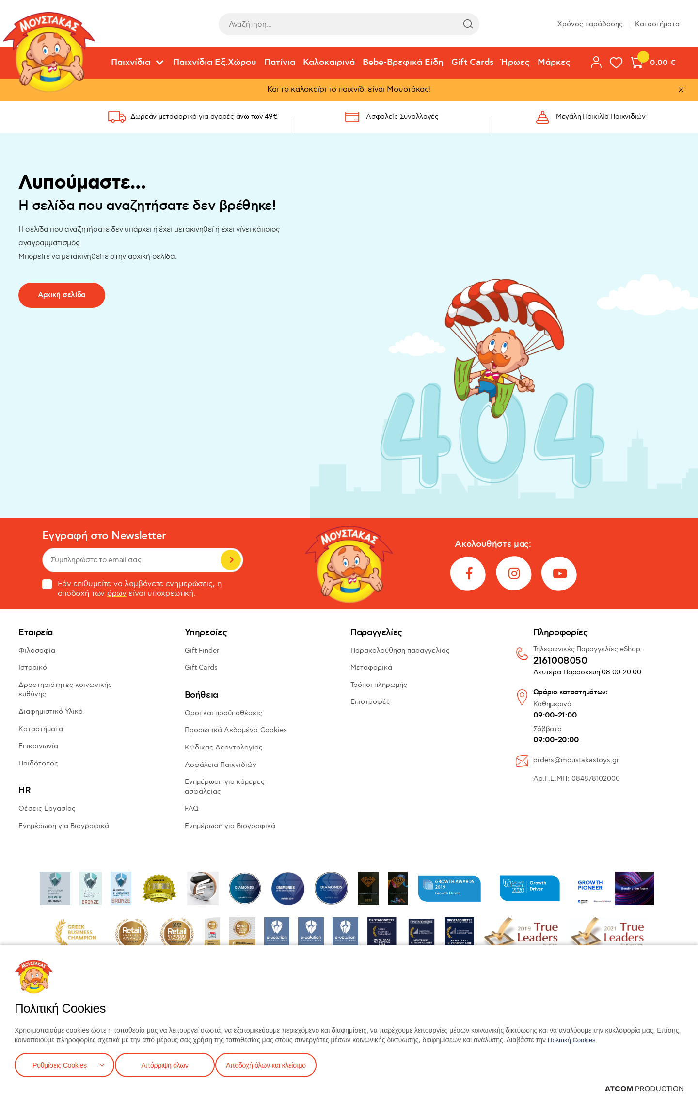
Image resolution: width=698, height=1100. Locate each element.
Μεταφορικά (371, 667)
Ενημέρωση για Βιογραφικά (63, 826)
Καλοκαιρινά (329, 62)
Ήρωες (515, 62)
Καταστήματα (657, 24)
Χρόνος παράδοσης (590, 24)
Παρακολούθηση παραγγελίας (400, 650)
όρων (117, 593)
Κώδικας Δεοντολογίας (224, 747)
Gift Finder (202, 650)
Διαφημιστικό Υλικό (50, 711)
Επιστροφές (370, 702)
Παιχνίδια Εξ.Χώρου (214, 62)
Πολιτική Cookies (573, 1038)
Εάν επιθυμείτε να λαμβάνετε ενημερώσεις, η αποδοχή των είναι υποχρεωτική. (132, 589)
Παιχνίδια (130, 62)
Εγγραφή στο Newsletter (104, 535)
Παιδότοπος (38, 763)
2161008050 (560, 661)
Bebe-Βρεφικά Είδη (403, 62)
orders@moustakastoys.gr (576, 760)
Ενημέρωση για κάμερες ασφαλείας (225, 787)
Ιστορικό (32, 667)
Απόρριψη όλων (169, 1064)
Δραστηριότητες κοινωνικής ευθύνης (65, 690)
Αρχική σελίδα (62, 295)
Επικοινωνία (38, 746)
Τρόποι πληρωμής (378, 685)
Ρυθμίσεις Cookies (59, 1064)
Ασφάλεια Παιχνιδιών (220, 765)
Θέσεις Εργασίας (47, 808)
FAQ (192, 808)
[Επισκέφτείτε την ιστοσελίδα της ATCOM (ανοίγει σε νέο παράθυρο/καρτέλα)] (644, 1089)
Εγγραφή (231, 560)
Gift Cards (472, 62)
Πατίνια (279, 62)
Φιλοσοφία (36, 650)
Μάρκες (554, 62)
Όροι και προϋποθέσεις (223, 713)
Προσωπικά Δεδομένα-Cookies (236, 730)
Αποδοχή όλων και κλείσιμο (280, 1064)
